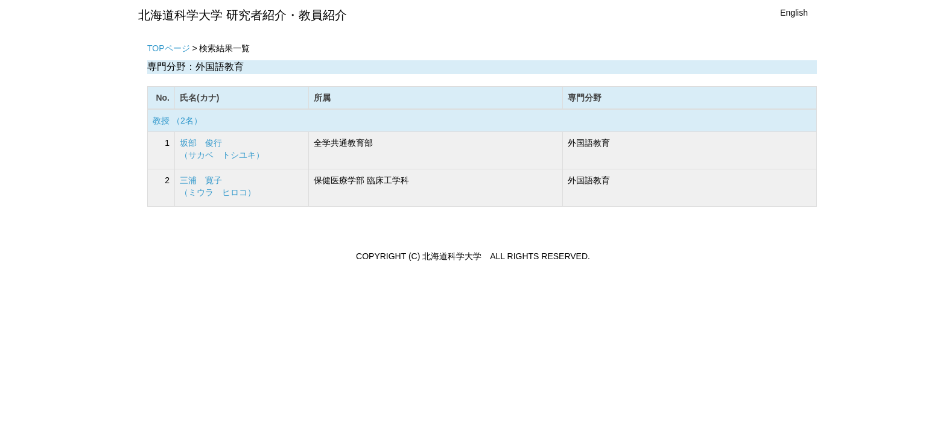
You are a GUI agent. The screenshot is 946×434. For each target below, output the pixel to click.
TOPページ (168, 48)
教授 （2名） (177, 120)
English (794, 12)
